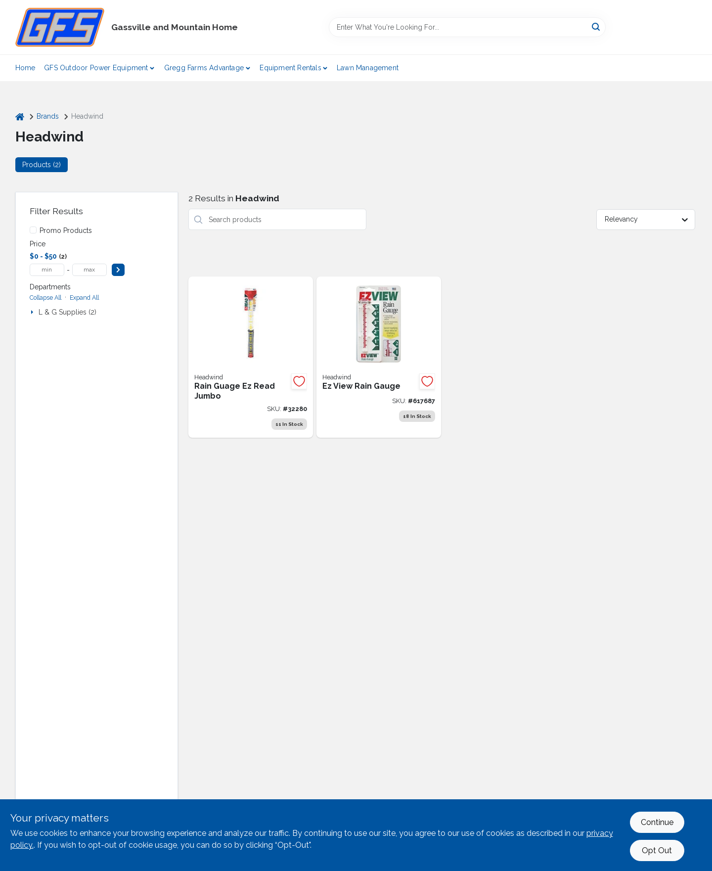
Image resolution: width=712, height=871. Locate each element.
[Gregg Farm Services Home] (59, 27)
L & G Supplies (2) (67, 312)
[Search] (596, 26)
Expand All (84, 297)
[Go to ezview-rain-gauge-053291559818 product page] (378, 357)
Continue (657, 822)
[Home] (19, 116)
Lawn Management (368, 68)
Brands (48, 116)
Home (25, 68)
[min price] (47, 270)
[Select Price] (118, 270)
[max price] (89, 270)
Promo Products (66, 230)
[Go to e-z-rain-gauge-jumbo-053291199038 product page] (250, 357)
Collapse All (45, 297)
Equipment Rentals (290, 68)
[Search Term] (467, 27)
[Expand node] (33, 312)
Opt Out (657, 850)
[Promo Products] (33, 230)
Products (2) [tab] (41, 165)
